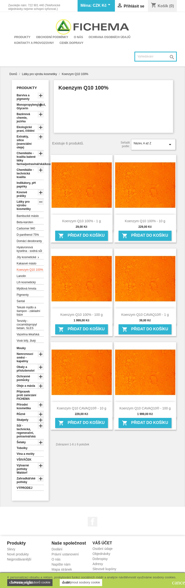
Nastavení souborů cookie (29, 582)
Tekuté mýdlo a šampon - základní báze (28, 311)
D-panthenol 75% (28, 234)
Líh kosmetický (26, 282)
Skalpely (22, 420)
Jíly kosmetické (26, 257)
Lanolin (21, 276)
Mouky (21, 348)
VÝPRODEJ (24, 488)
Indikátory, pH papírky (26, 184)
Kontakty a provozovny (34, 43)
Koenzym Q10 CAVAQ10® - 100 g (145, 408)
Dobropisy (100, 559)
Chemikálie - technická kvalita (25, 173)
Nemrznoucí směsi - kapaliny (25, 357)
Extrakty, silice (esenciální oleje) (24, 142)
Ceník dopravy (71, 43)
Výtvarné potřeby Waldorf (23, 469)
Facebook (92, 521)
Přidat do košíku (81, 236)
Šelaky (21, 442)
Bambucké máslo (28, 216)
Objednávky (101, 554)
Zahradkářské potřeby (26, 480)
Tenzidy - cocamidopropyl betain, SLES (27, 324)
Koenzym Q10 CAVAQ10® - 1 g (145, 315)
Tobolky (22, 448)
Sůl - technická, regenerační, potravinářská (26, 431)
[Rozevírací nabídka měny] (102, 6)
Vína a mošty (25, 454)
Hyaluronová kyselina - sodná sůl (29, 249)
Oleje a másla (26, 385)
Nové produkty (18, 554)
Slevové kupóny (104, 569)
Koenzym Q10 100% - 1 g (81, 221)
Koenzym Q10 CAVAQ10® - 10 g (81, 408)
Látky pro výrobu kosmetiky (24, 205)
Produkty (22, 37)
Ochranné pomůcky (23, 378)
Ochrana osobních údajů (110, 37)
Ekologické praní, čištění (25, 128)
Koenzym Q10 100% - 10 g (145, 221)
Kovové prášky (22, 194)
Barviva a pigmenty (23, 97)
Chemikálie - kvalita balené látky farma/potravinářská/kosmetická (30, 159)
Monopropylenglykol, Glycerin (30, 106)
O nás (78, 37)
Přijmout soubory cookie (81, 582)
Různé (21, 414)
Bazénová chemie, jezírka (23, 117)
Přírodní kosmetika (24, 406)
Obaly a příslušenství (25, 368)
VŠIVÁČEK (24, 459)
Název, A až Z (153, 144)
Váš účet (102, 543)
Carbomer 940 (26, 228)
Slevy (11, 549)
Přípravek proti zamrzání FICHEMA (26, 395)
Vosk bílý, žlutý (26, 340)
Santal (21, 301)
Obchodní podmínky (52, 37)
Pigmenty (23, 295)
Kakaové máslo (26, 263)
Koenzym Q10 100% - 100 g (81, 315)
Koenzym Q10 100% (30, 269)
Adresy (97, 564)
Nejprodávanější (19, 559)
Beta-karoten (25, 222)
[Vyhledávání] (155, 57)
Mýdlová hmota (26, 288)
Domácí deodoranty (29, 241)
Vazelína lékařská (28, 334)
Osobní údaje (102, 549)
